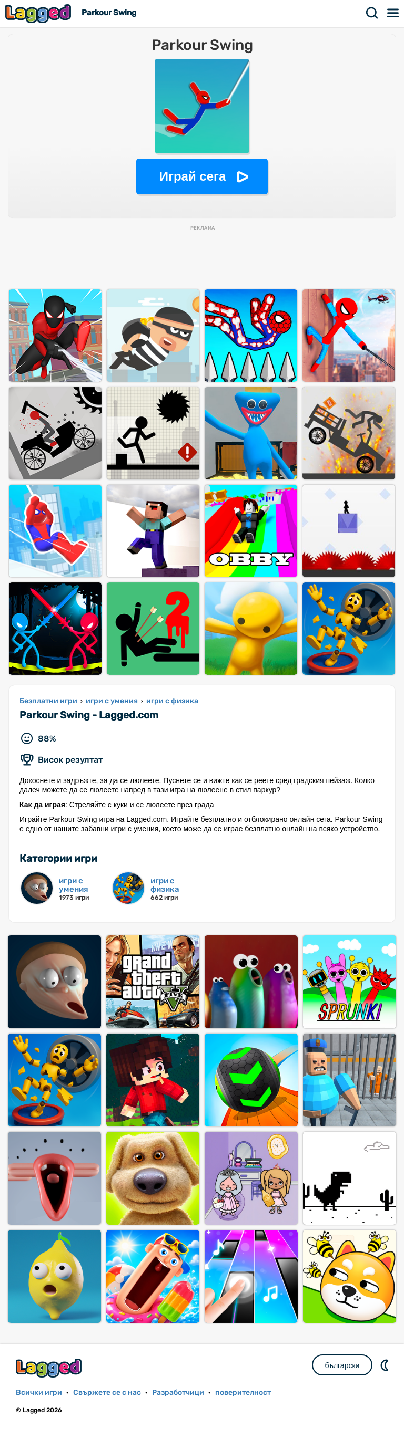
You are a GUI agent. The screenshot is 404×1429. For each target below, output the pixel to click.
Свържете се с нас (107, 1392)
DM (385, 1364)
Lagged (39, 13)
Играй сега (192, 176)
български (342, 1365)
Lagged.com (50, 1367)
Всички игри (39, 1392)
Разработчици (178, 1392)
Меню (393, 13)
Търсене (372, 13)
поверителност (243, 1392)
